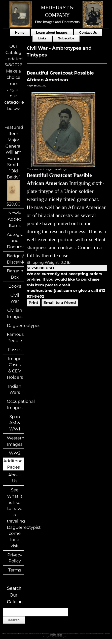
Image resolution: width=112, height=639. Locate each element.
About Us (14, 478)
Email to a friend (60, 302)
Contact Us (88, 32)
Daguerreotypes (15, 325)
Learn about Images (52, 32)
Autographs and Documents (15, 240)
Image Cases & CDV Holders (15, 368)
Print (34, 302)
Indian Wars (14, 389)
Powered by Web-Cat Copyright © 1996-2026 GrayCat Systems (56, 636)
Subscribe (66, 38)
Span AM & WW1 (14, 423)
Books (14, 286)
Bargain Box (15, 274)
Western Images (15, 441)
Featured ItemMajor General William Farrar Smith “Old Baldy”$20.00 (13, 165)
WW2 (14, 453)
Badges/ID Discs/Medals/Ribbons (15, 259)
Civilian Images (15, 313)
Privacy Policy (14, 558)
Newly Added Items (15, 219)
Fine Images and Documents (57, 22)
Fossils (15, 349)
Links (42, 38)
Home (19, 32)
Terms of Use (59, 635)
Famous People (15, 337)
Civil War (14, 298)
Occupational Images (15, 404)
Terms (14, 569)
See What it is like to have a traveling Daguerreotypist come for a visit (15, 517)
